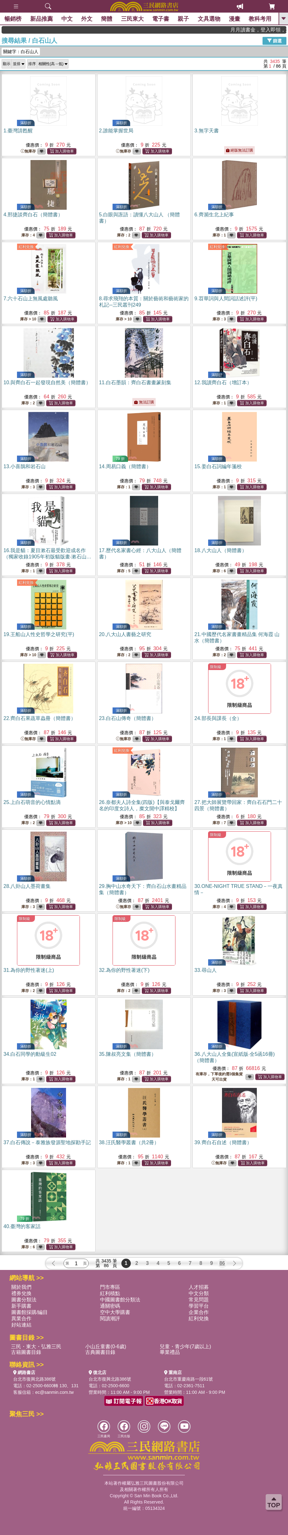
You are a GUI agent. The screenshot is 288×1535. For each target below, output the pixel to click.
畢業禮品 (170, 1352)
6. (214, 214)
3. (206, 130)
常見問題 (199, 1299)
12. (223, 382)
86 (222, 1263)
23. (127, 718)
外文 (87, 19)
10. (47, 382)
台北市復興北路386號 (34, 1379)
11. (135, 382)
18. (220, 550)
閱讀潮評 (110, 1318)
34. (29, 1054)
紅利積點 (110, 1293)
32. (124, 970)
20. (125, 634)
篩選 (274, 40)
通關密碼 (110, 1306)
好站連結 (21, 1324)
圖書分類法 (23, 1299)
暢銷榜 (13, 19)
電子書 (160, 19)
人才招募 (199, 1287)
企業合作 (199, 1312)
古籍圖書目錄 (26, 1352)
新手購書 (21, 1306)
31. (28, 970)
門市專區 (110, 1287)
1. (18, 130)
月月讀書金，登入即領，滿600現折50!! (269, 29)
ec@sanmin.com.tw (54, 1392)
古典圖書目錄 (100, 1352)
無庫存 (28, 151)
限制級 (215, 667)
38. (129, 1142)
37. (47, 1142)
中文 (67, 19)
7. (30, 298)
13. (24, 466)
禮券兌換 (21, 1293)
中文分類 (199, 1293)
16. (47, 557)
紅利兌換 (26, 247)
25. (32, 802)
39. (223, 1142)
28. (27, 886)
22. (39, 718)
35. (127, 1054)
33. (205, 970)
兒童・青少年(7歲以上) (185, 1346)
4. (33, 214)
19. (38, 634)
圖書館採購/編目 (29, 1312)
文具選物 (209, 19)
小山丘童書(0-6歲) (105, 1346)
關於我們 (21, 1287)
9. (225, 298)
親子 (183, 19)
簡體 (107, 19)
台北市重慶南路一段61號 (188, 1379)
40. (22, 1226)
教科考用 (260, 19)
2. (116, 130)
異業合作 (21, 1318)
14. (125, 466)
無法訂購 (144, 402)
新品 (41, 19)
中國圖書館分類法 (120, 1299)
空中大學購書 (115, 1312)
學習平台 (199, 1306)
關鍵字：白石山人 (20, 51)
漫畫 (234, 19)
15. (217, 466)
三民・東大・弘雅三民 (36, 1346)
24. (217, 718)
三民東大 (132, 19)
